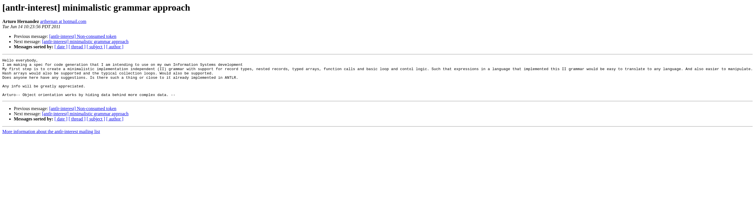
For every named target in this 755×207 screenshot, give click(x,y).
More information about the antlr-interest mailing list (51, 139)
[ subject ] (96, 46)
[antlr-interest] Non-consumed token (82, 36)
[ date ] (60, 46)
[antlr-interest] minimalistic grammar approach (85, 41)
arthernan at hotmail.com (63, 21)
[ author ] (115, 46)
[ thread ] (77, 46)
